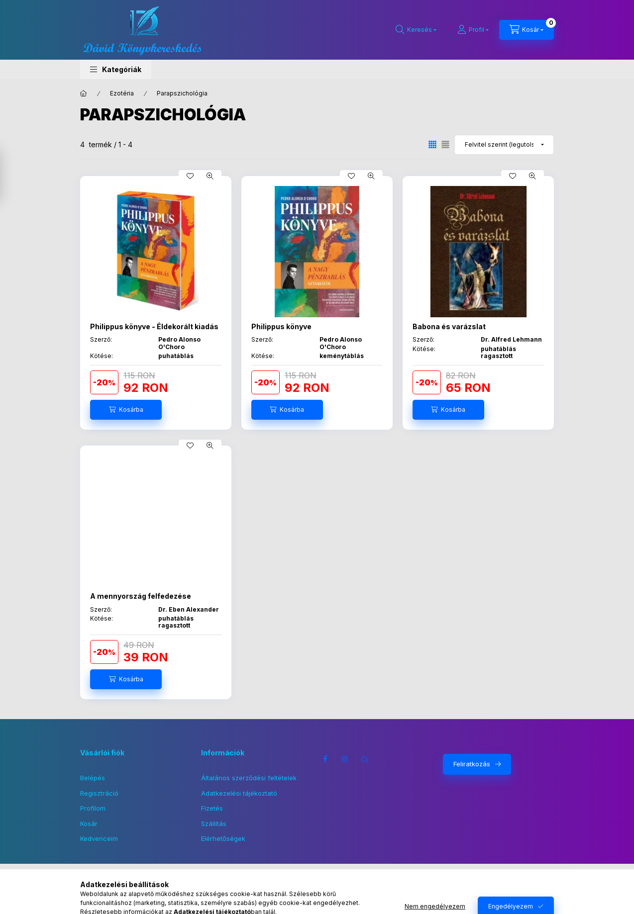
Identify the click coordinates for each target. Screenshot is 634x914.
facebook (325, 759)
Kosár (89, 823)
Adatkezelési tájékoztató (239, 793)
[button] (115, 69)
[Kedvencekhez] (190, 176)
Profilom (93, 808)
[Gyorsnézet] (210, 176)
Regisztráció (99, 793)
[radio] (445, 144)
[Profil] (473, 30)
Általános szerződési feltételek (249, 778)
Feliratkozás (471, 764)
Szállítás (213, 823)
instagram (345, 759)
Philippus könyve (281, 326)
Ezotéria (122, 93)
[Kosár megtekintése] (526, 30)
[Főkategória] (83, 93)
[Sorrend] (504, 145)
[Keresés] (416, 30)
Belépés (92, 778)
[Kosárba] (126, 410)
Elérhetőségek (223, 838)
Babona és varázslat (449, 326)
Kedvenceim (99, 838)
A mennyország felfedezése (140, 596)
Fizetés (212, 808)
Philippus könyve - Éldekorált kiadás (154, 326)
